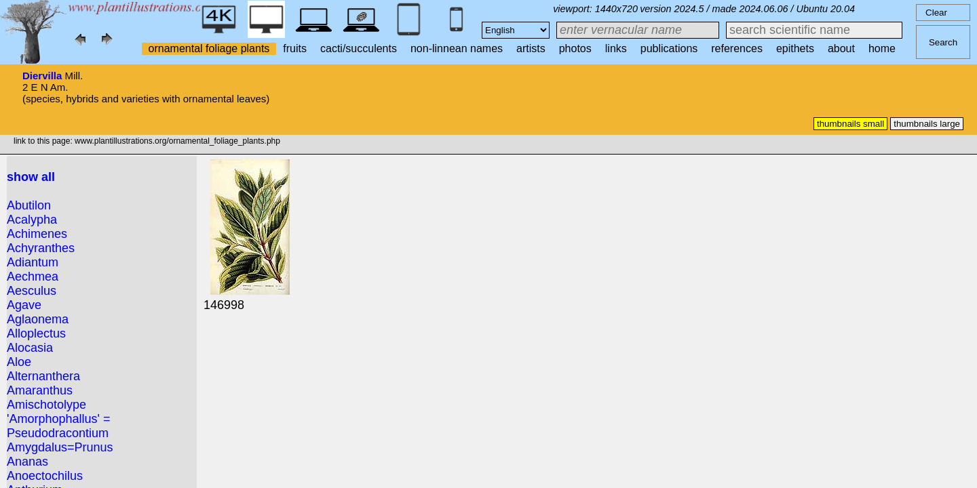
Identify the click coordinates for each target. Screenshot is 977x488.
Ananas (27, 461)
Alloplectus (36, 333)
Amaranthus (40, 390)
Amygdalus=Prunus (60, 447)
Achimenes (37, 234)
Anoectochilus (45, 476)
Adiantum (32, 262)
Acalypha (32, 219)
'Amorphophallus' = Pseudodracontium (58, 426)
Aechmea (32, 276)
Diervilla (42, 75)
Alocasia (30, 347)
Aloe (19, 362)
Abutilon (29, 205)
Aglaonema (38, 319)
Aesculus (31, 291)
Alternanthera (43, 376)
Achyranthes (41, 248)
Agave (24, 305)
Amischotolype (46, 404)
